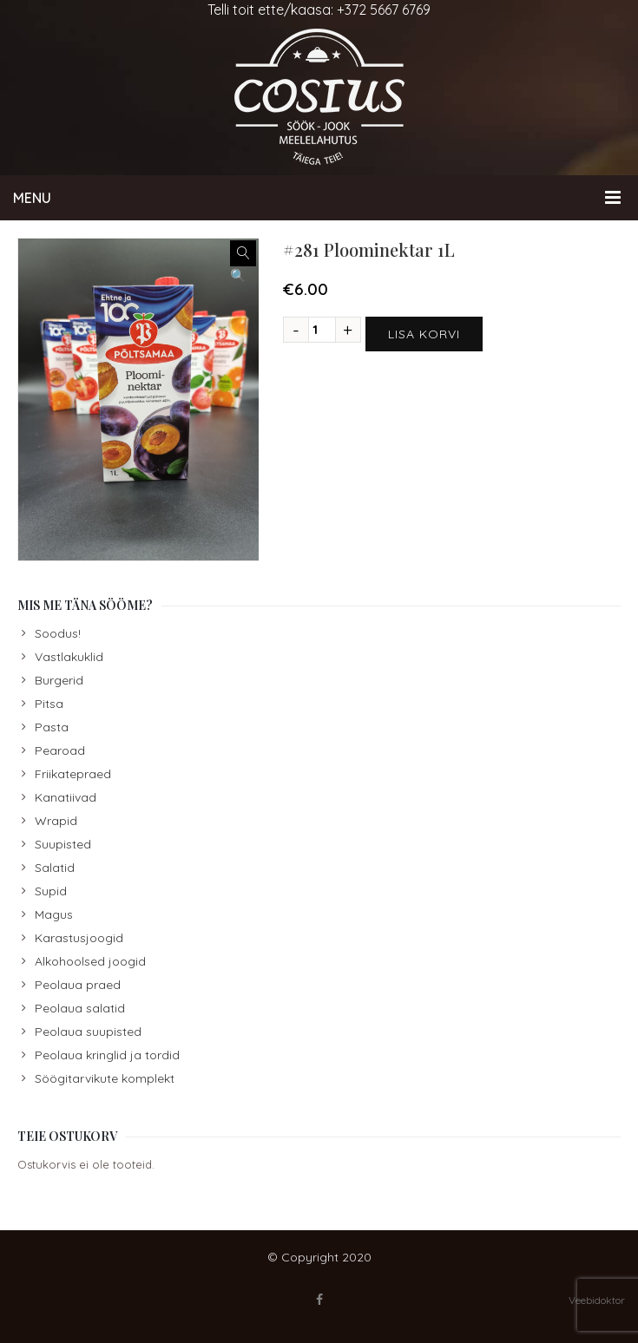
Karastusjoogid (79, 938)
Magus (54, 914)
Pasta (52, 727)
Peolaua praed (78, 985)
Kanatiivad (65, 797)
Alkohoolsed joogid (90, 961)
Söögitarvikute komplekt (104, 1078)
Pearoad (60, 750)
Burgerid (59, 680)
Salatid (55, 867)
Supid (51, 891)
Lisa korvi (424, 334)
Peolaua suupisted (88, 1031)
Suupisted (63, 844)
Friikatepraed (73, 774)
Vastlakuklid (69, 657)
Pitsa (49, 703)
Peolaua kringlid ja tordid (107, 1055)
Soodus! (58, 633)
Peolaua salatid (80, 1008)
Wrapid (56, 821)
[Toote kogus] (322, 330)
